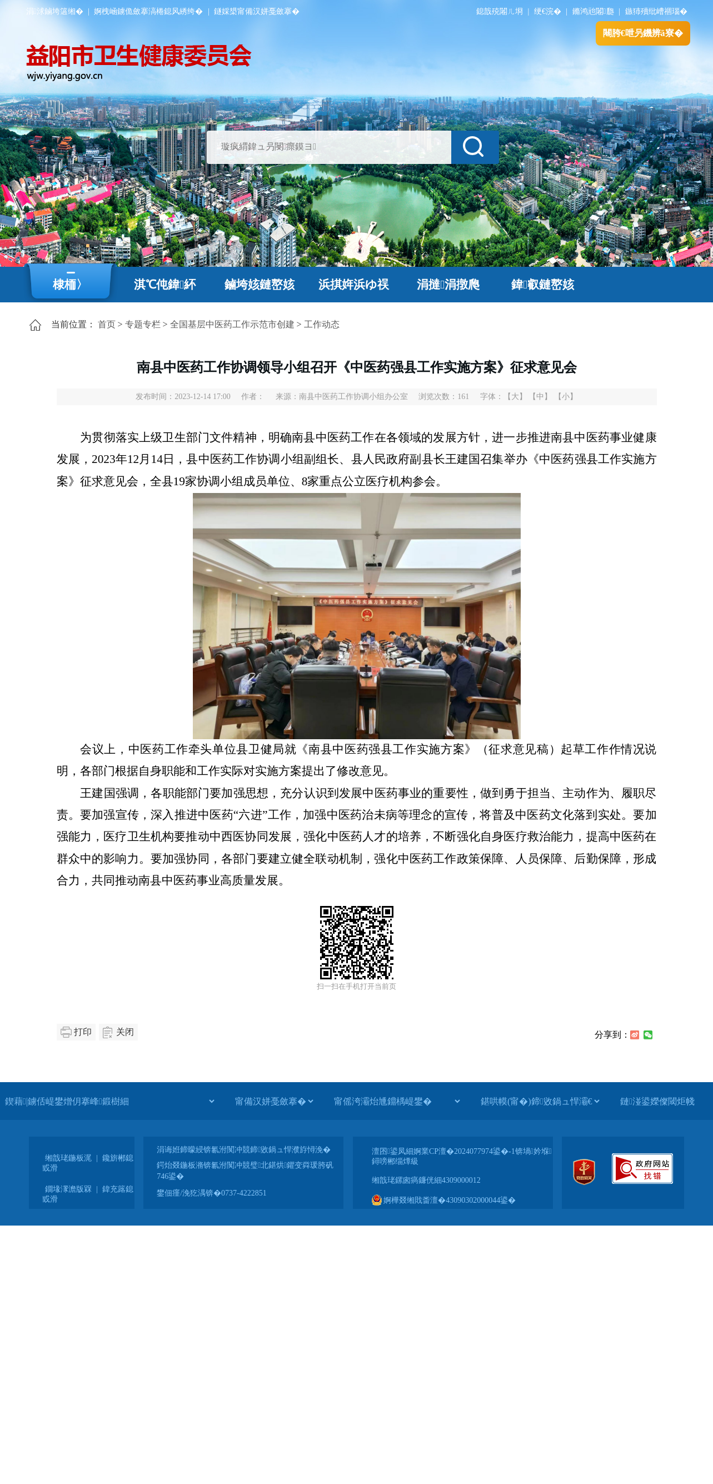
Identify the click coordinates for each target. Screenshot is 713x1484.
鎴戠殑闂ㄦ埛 (499, 11)
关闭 (125, 1032)
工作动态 (322, 324)
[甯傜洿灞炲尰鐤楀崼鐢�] (397, 1101)
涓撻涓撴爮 (448, 284)
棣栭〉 (70, 284)
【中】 (540, 396)
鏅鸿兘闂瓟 (593, 11)
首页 (107, 324)
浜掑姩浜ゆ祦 (353, 284)
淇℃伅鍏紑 (165, 284)
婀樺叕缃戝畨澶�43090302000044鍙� (444, 1200)
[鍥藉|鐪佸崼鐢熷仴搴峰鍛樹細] (109, 1101)
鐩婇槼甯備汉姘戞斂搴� (257, 11)
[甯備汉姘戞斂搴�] (274, 1101)
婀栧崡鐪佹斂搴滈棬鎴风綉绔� (148, 11)
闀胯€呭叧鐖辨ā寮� (643, 33)
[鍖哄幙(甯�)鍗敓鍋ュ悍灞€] (539, 1101)
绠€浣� (547, 11)
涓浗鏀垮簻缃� (54, 11)
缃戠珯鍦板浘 (68, 1158)
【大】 (515, 396)
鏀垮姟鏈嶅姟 (260, 284)
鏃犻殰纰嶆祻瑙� (656, 11)
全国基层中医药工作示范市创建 (232, 324)
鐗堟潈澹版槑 (68, 1189)
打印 (83, 1032)
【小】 (565, 396)
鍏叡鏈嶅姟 (542, 284)
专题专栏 (143, 324)
